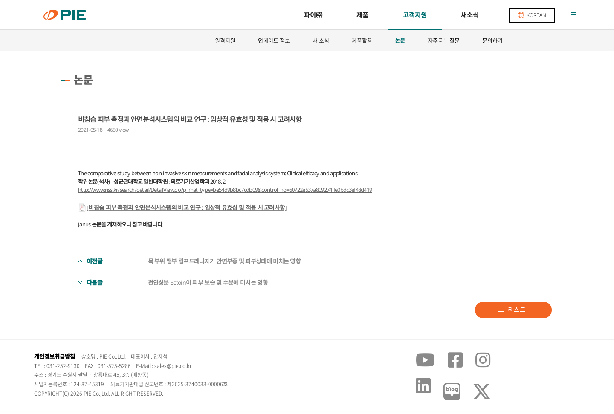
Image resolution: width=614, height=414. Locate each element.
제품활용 (362, 40)
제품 (362, 15)
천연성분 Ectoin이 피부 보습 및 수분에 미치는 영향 (208, 282)
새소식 (470, 15)
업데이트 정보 (274, 40)
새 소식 (321, 40)
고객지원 (415, 15)
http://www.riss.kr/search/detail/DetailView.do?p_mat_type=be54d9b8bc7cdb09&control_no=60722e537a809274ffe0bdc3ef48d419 (225, 190)
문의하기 (492, 40)
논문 (400, 40)
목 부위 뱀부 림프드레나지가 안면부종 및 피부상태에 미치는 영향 (224, 261)
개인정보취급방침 (54, 356)
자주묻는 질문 (444, 40)
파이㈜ (313, 15)
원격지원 (225, 40)
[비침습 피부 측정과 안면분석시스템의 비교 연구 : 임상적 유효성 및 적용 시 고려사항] (187, 207)
